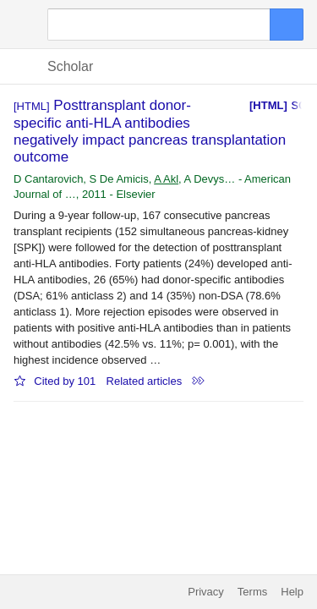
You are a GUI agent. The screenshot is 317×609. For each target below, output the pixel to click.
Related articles (145, 381)
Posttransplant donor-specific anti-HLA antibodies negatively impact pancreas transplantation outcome (150, 131)
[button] (23, 24)
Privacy (206, 591)
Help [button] (292, 591)
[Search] (159, 24)
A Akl (166, 179)
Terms (252, 591)
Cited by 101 (65, 381)
